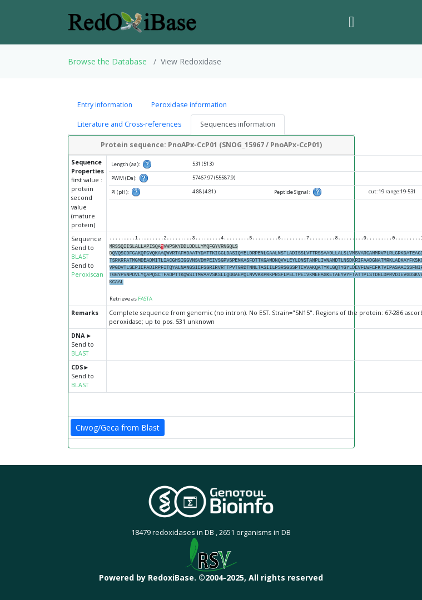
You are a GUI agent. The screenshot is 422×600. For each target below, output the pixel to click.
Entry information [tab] (104, 104)
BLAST (79, 257)
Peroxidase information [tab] (189, 104)
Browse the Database (107, 61)
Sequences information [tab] (237, 124)
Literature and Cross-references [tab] (129, 124)
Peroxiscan (87, 274)
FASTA (145, 298)
